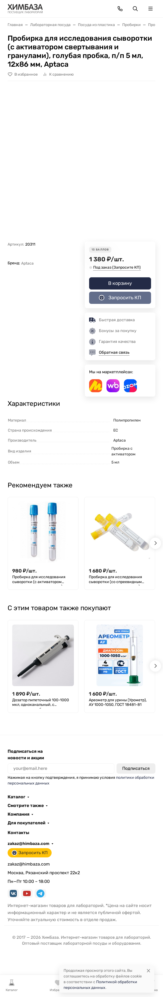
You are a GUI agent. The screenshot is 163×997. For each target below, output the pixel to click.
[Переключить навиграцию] (150, 8)
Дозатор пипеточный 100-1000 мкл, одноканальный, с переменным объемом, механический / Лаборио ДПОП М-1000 (41, 703)
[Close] (148, 970)
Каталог (16, 797)
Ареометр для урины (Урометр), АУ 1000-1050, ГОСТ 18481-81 (118, 702)
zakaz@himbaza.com (28, 843)
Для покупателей (26, 823)
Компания (18, 814)
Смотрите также (26, 805)
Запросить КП (120, 298)
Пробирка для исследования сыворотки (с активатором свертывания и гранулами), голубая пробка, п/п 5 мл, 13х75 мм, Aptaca (40, 580)
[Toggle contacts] (120, 8)
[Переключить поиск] (135, 8)
